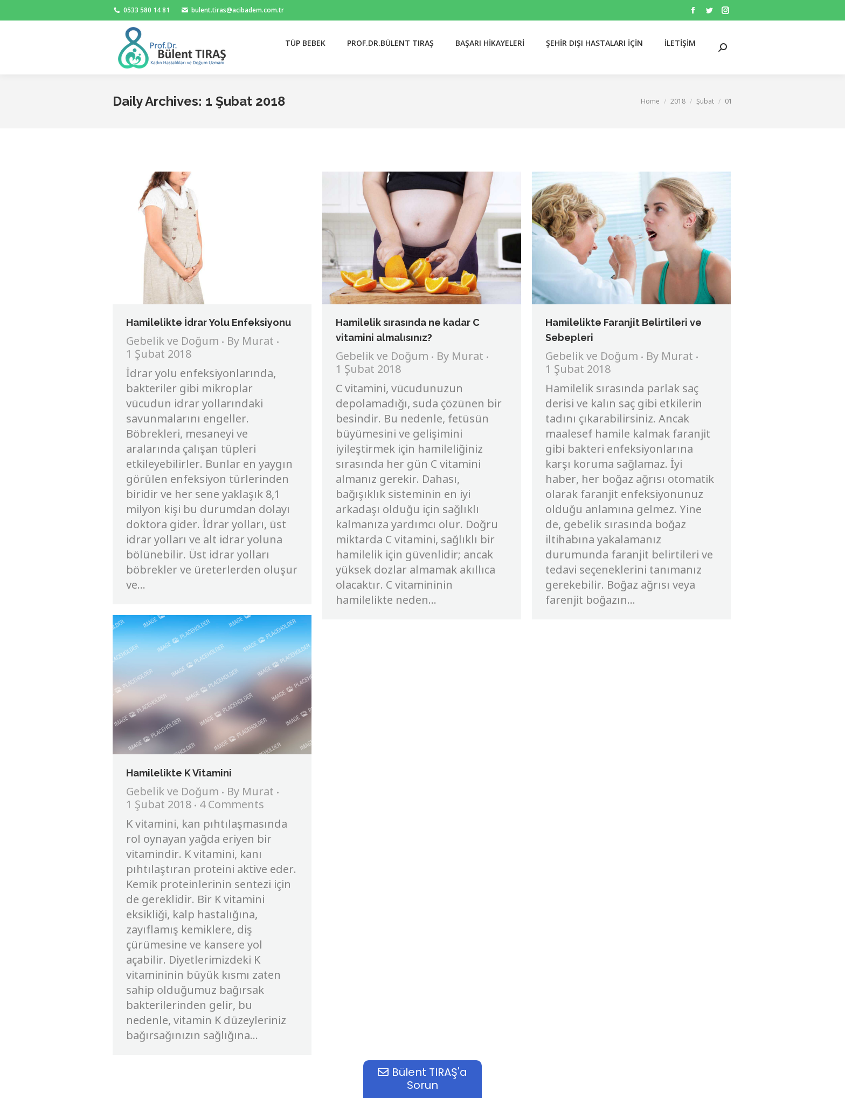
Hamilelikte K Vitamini (179, 773)
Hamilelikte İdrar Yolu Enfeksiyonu (208, 322)
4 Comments (231, 805)
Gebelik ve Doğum (172, 341)
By (250, 342)
